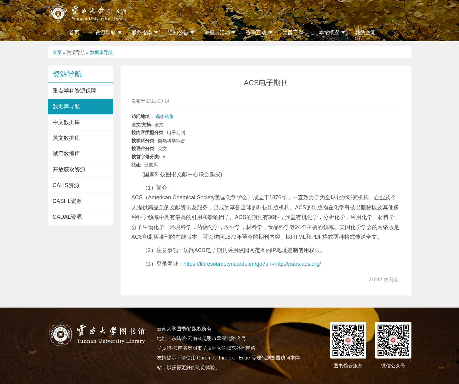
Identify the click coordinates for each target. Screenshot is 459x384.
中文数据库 (66, 122)
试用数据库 (66, 154)
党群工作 (292, 32)
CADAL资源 (67, 217)
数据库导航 (101, 52)
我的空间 (365, 32)
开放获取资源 (69, 170)
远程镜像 (164, 116)
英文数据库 (66, 138)
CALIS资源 (66, 185)
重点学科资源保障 (74, 91)
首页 (74, 32)
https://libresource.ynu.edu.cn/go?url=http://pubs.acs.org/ (252, 264)
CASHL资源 (67, 201)
